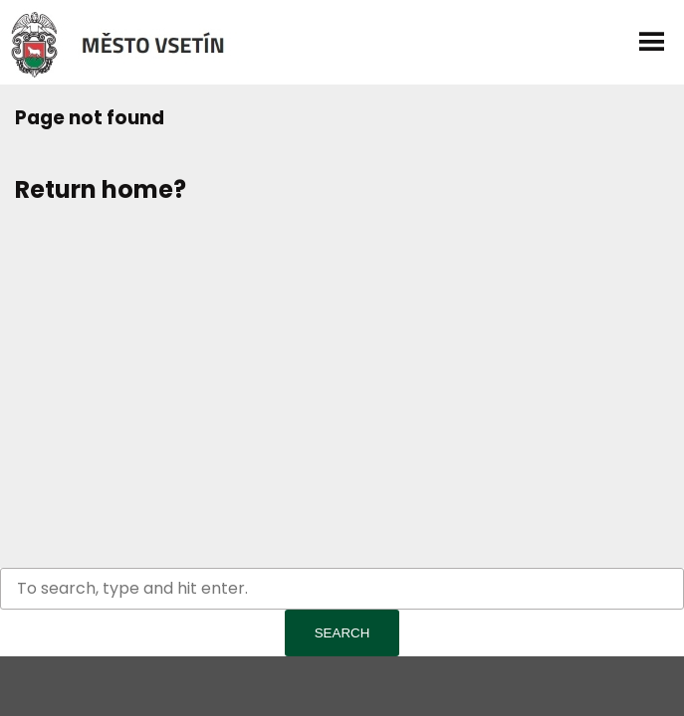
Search (342, 633)
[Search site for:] (342, 589)
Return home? (100, 189)
